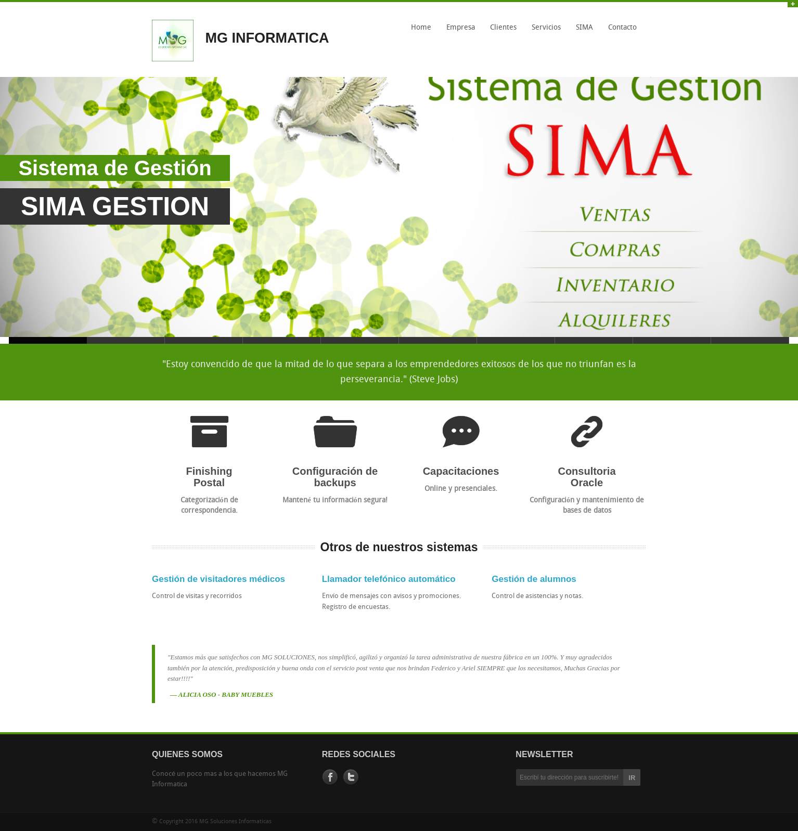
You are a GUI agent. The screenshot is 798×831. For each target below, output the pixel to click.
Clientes (503, 28)
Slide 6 (438, 340)
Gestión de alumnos (534, 579)
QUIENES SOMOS (187, 754)
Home (421, 28)
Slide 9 (672, 340)
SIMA (582, 31)
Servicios (546, 28)
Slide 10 (750, 340)
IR (631, 778)
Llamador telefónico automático (389, 579)
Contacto (622, 28)
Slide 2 (126, 340)
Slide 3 (204, 340)
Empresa (460, 28)
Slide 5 (360, 340)
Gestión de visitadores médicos (218, 579)
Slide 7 (516, 340)
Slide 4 (282, 340)
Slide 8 (594, 340)
